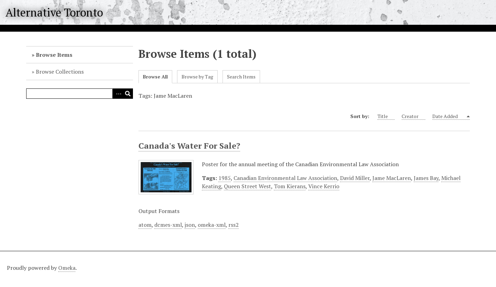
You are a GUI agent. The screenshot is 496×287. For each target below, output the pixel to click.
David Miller (355, 178)
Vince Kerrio (323, 186)
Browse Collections (60, 71)
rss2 (233, 224)
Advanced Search (117, 93)
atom (145, 224)
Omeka (66, 268)
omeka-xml (212, 224)
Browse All (155, 76)
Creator (413, 116)
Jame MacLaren (391, 178)
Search (128, 93)
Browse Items (54, 55)
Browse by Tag (197, 76)
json (190, 224)
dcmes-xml (168, 224)
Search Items (241, 76)
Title (386, 116)
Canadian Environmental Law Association (285, 178)
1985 (224, 178)
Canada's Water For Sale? (189, 145)
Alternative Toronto (54, 12)
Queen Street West (247, 186)
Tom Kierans (290, 186)
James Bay (426, 178)
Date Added (449, 116)
